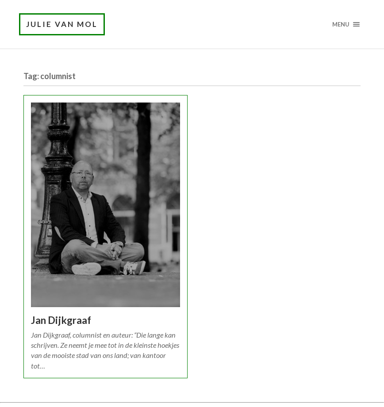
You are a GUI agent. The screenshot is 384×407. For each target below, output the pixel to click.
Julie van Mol (62, 24)
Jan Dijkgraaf (61, 320)
